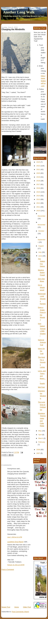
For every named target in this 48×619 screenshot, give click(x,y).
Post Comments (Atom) (20, 612)
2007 (38, 453)
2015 (38, 192)
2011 (38, 207)
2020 (38, 173)
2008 (38, 450)
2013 (38, 199)
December (41, 216)
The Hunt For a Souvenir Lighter (42, 362)
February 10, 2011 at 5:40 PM (15, 565)
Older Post (27, 607)
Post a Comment (8, 569)
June (40, 256)
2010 (38, 211)
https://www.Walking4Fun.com (43, 81)
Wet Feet (41, 387)
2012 (38, 203)
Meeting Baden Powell (41, 272)
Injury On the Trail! (41, 351)
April (40, 435)
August (41, 246)
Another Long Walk (19, 12)
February (41, 442)
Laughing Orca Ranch (15, 542)
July (40, 252)
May (40, 431)
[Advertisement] (21, 588)
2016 (38, 188)
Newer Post (6, 607)
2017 (38, 184)
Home (16, 607)
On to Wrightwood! (41, 287)
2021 (38, 169)
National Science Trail (42, 342)
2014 (38, 196)
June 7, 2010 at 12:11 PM (14, 537)
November (41, 225)
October (41, 231)
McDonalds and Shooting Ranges (42, 299)
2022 (38, 166)
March (41, 438)
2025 (38, 162)
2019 (38, 177)
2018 (38, 181)
